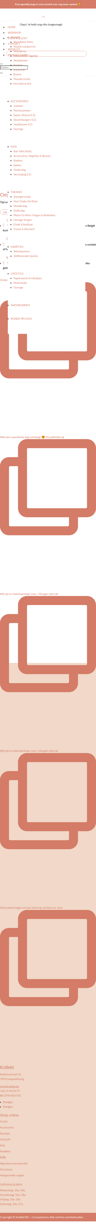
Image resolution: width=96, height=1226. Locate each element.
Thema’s (16, 192)
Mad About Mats (23, 41)
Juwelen (18, 105)
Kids (14, 146)
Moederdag (20, 205)
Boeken (18, 160)
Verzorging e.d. (22, 174)
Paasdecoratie (22, 78)
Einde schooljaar (23, 224)
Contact (14, 43)
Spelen (17, 165)
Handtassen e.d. (23, 124)
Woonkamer (21, 60)
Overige (18, 129)
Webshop (14, 32)
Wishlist (14, 49)
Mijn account (18, 54)
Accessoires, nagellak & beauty (32, 155)
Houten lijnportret (25, 46)
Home (12, 27)
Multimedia (20, 282)
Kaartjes (17, 246)
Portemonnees (22, 110)
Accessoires (19, 101)
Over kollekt (17, 38)
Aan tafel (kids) (23, 151)
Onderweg (20, 169)
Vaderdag (19, 210)
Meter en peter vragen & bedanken (34, 215)
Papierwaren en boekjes (28, 278)
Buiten (17, 74)
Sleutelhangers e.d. (25, 119)
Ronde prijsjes (21, 318)
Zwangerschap (22, 196)
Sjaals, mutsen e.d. (25, 115)
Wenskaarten (22, 251)
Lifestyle (17, 273)
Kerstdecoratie (22, 83)
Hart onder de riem (26, 201)
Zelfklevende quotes (26, 255)
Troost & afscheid (24, 229)
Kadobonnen (20, 305)
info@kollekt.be (9, 1086)
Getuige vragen (23, 219)
